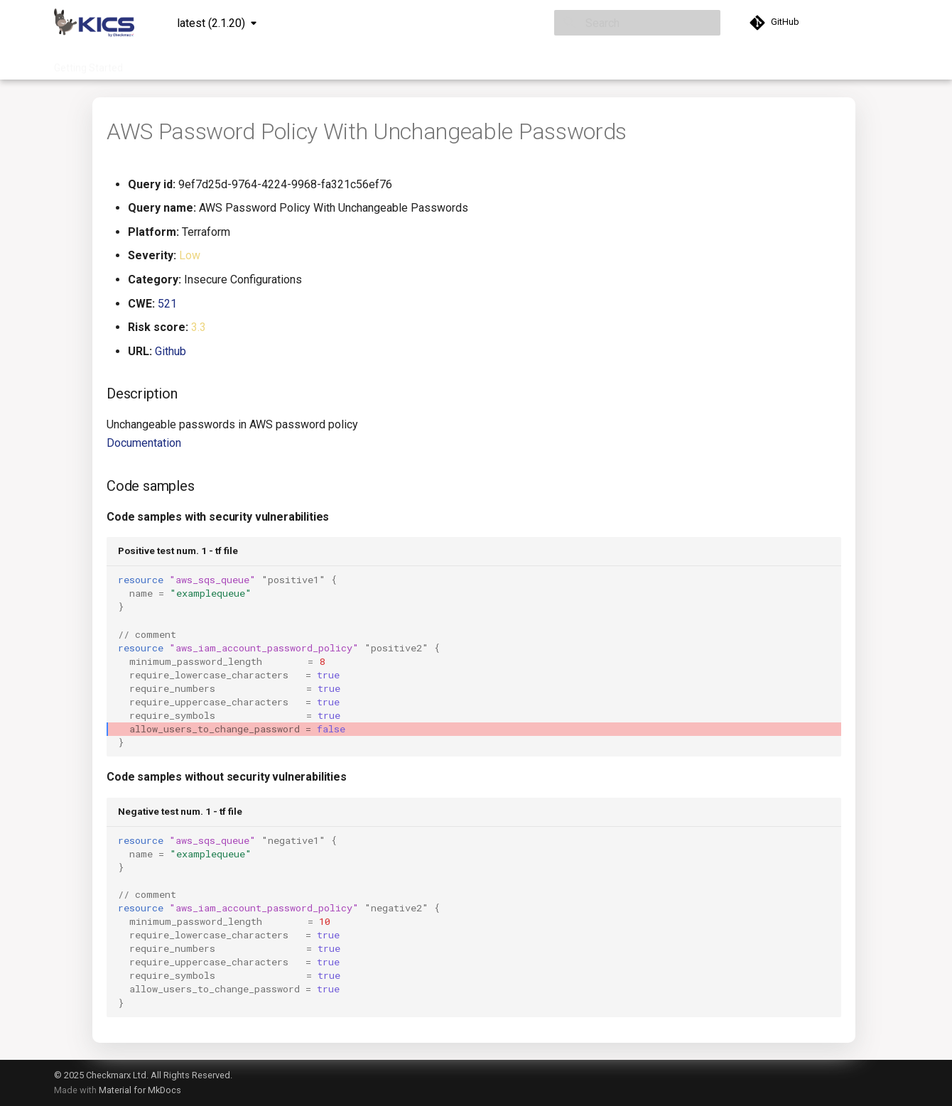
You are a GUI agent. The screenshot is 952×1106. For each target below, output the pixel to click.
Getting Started (88, 63)
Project (366, 63)
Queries (244, 63)
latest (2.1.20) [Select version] (211, 23)
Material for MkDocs (140, 1090)
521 (167, 303)
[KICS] (94, 23)
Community (497, 63)
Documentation (175, 63)
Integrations (305, 63)
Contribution (426, 63)
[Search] (637, 23)
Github (170, 351)
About (554, 63)
